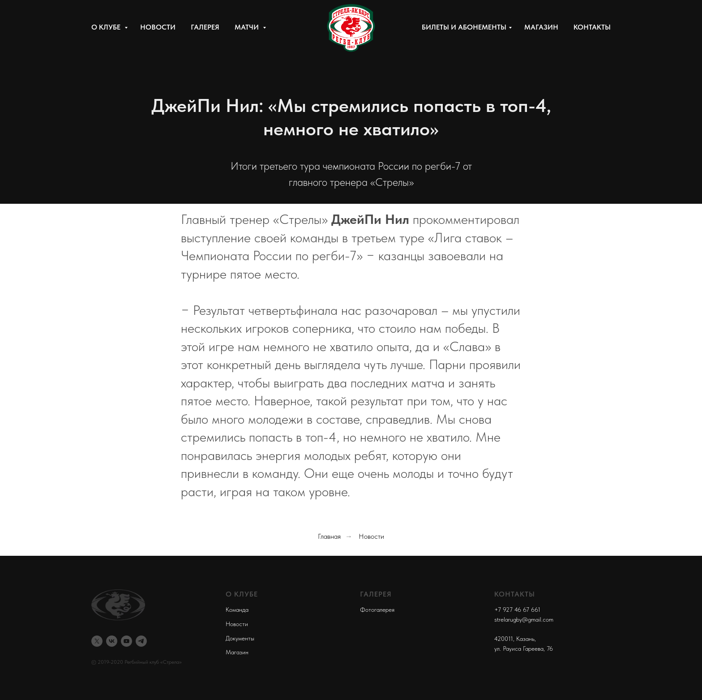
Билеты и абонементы (464, 27)
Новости (158, 27)
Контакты (592, 27)
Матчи (248, 27)
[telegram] (141, 641)
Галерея (205, 27)
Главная (329, 536)
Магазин (541, 27)
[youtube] (126, 641)
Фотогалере (376, 609)
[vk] (111, 641)
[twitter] (97, 641)
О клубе (106, 27)
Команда (237, 609)
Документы (240, 638)
